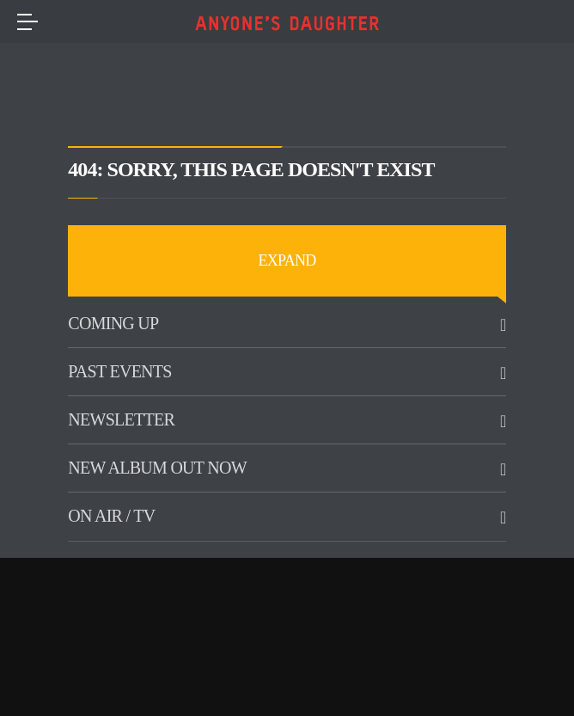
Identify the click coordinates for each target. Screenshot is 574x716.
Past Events (119, 371)
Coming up (113, 323)
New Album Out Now (157, 467)
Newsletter (121, 419)
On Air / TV (111, 515)
